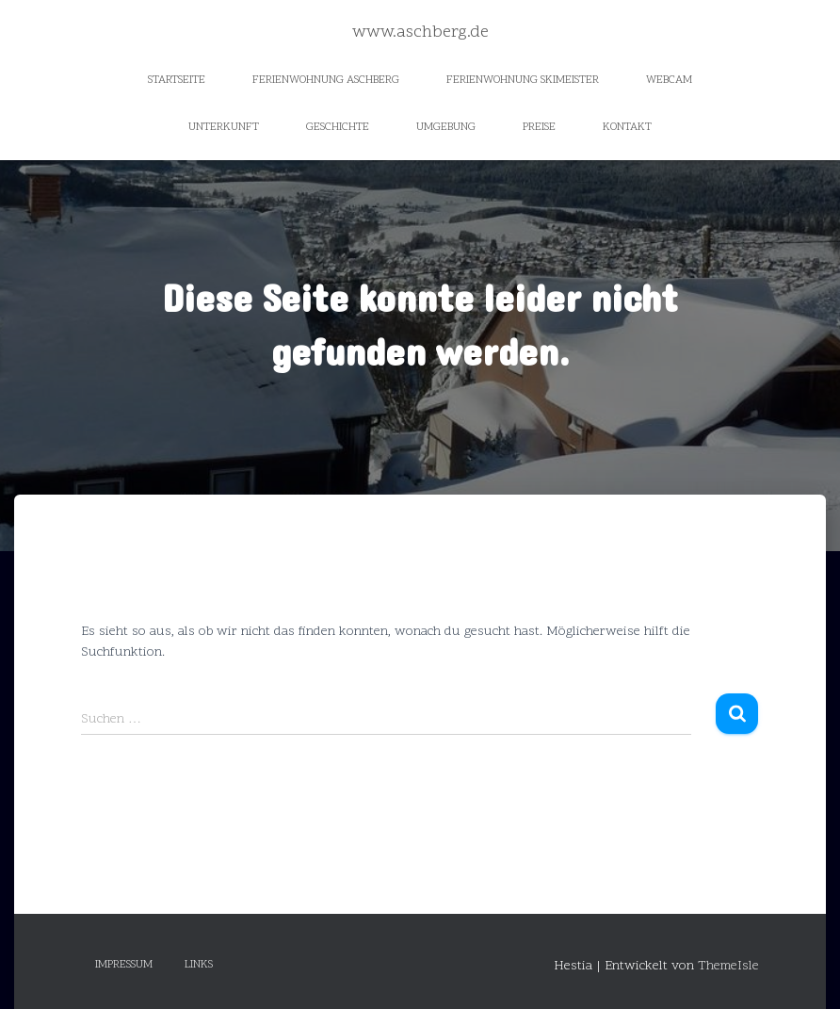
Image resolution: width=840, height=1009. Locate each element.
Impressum (124, 964)
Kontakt (627, 127)
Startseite (176, 80)
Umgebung (446, 127)
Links (199, 964)
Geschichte (337, 127)
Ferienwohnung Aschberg (325, 80)
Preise (539, 127)
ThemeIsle (728, 966)
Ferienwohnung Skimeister (522, 80)
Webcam (669, 80)
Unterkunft (223, 127)
